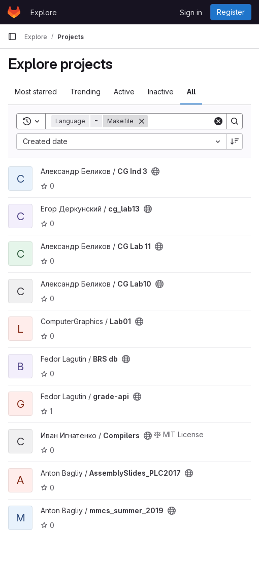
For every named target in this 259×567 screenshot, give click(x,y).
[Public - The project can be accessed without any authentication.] (155, 171)
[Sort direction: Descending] (234, 141)
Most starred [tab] (36, 91)
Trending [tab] (85, 91)
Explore (43, 12)
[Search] (234, 121)
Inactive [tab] (161, 91)
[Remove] (142, 121)
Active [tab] (124, 91)
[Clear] (218, 121)
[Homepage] (14, 12)
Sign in (191, 12)
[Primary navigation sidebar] (12, 36)
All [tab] (191, 91)
